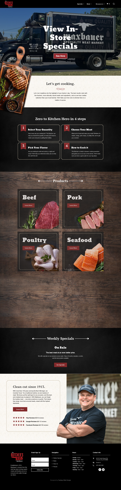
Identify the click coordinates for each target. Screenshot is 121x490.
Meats (54, 461)
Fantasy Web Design (64, 480)
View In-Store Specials (60, 38)
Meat (88, 4)
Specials (80, 4)
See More (60, 56)
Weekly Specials (57, 458)
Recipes (55, 466)
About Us (55, 463)
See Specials (61, 365)
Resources (99, 4)
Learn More (20, 409)
